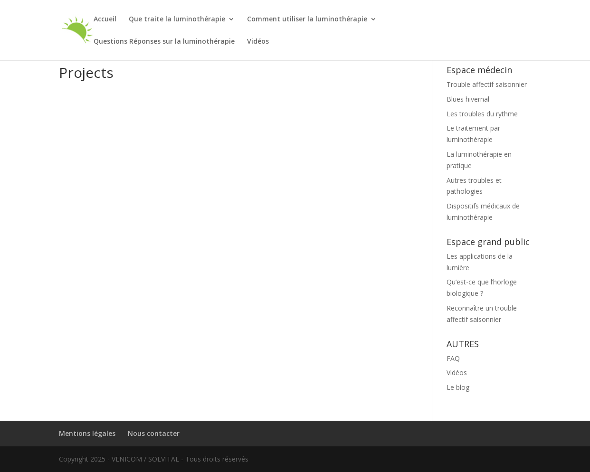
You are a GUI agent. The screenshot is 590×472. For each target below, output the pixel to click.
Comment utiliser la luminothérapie (307, 19)
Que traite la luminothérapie (177, 19)
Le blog (458, 387)
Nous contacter (154, 433)
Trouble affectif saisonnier (487, 84)
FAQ (453, 358)
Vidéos (258, 42)
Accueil (105, 19)
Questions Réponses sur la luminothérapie (164, 42)
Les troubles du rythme (482, 113)
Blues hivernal (468, 99)
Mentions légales (87, 433)
